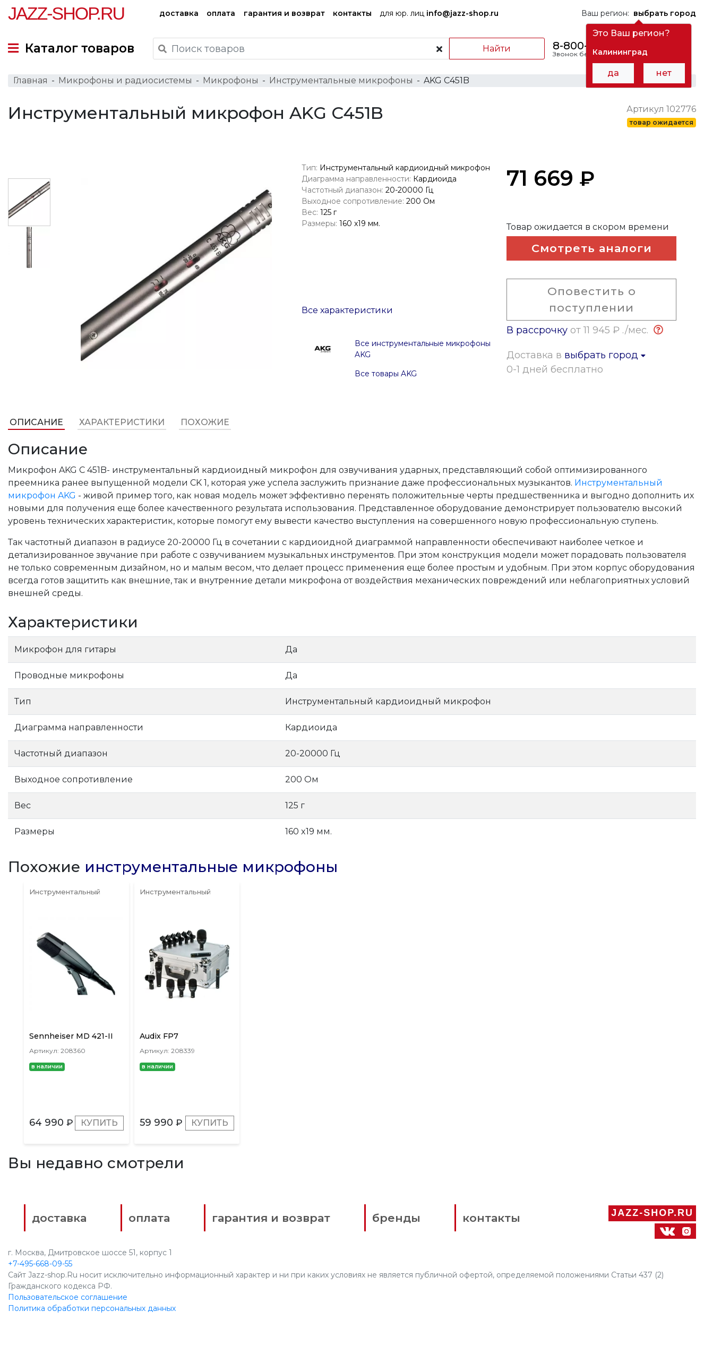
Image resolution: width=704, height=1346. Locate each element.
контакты (352, 13)
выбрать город (605, 355)
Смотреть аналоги (591, 248)
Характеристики (122, 422)
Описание (36, 422)
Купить (99, 1123)
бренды (396, 1217)
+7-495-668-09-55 (40, 1264)
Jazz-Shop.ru (66, 13)
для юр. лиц (439, 13)
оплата (221, 13)
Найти (497, 49)
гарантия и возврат (284, 13)
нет (664, 73)
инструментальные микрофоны (211, 867)
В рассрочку (537, 330)
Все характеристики (347, 310)
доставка (179, 13)
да (613, 73)
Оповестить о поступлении (591, 299)
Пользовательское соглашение (67, 1297)
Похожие (205, 422)
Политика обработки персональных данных (92, 1308)
